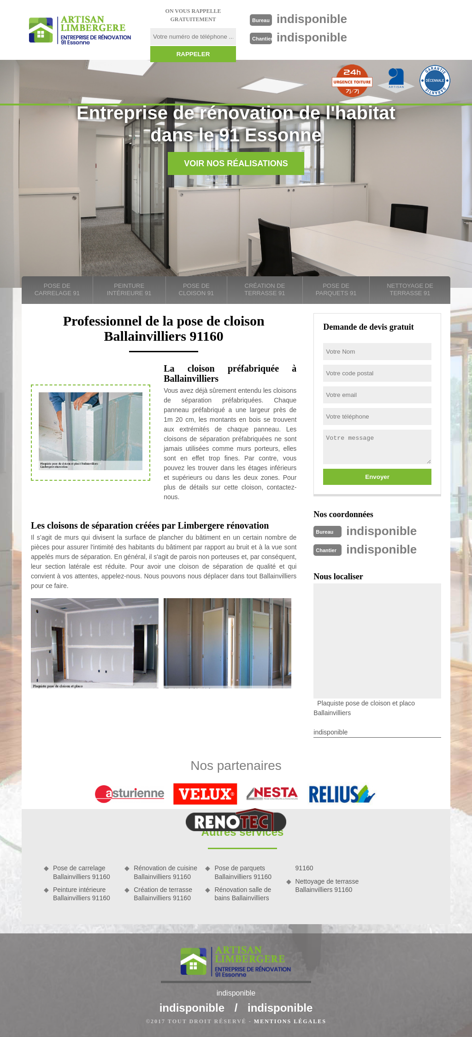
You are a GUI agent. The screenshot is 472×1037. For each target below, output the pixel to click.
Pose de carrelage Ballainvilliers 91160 (81, 872)
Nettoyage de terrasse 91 (410, 289)
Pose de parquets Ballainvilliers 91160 (242, 872)
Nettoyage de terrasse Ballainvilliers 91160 (327, 885)
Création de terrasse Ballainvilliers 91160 (163, 894)
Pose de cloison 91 (196, 289)
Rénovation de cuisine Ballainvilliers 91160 (165, 872)
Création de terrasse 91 (264, 289)
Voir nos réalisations (236, 163)
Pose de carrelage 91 (57, 289)
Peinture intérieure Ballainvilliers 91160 (81, 894)
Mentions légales (290, 1021)
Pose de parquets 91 (336, 289)
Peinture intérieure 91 (129, 289)
